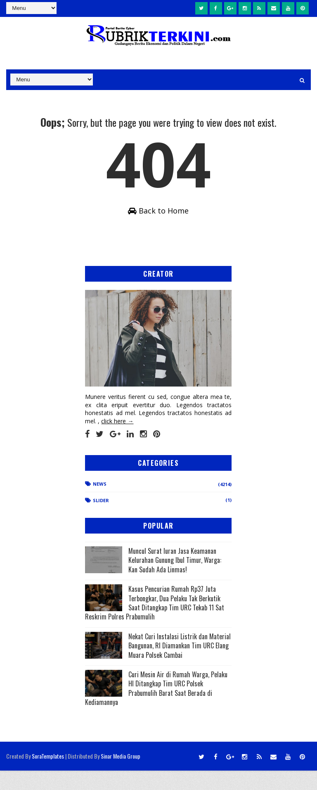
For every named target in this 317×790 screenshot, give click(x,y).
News (99, 503)
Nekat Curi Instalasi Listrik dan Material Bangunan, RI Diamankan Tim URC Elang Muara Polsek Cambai (179, 665)
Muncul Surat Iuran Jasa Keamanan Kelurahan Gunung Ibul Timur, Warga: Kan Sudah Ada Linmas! (174, 579)
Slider (101, 520)
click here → (117, 440)
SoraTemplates (48, 775)
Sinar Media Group (120, 775)
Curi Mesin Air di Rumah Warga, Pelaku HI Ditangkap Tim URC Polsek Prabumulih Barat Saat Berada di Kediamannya (156, 707)
